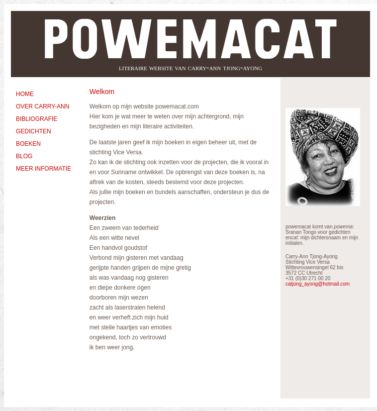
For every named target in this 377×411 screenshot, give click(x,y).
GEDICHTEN (33, 131)
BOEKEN (28, 143)
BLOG (24, 156)
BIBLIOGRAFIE (36, 118)
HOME (25, 94)
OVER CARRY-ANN (42, 106)
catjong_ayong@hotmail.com (317, 284)
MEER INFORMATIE (43, 168)
